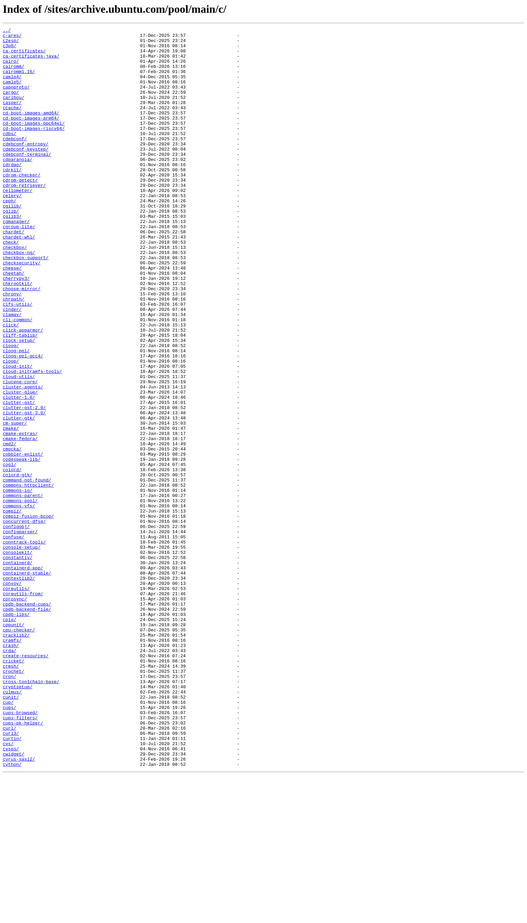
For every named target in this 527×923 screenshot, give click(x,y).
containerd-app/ (23, 676)
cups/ (9, 844)
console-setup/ (21, 651)
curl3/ (11, 875)
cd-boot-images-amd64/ (31, 130)
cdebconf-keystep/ (26, 174)
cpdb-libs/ (16, 732)
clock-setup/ (19, 403)
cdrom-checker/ (21, 205)
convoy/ (12, 695)
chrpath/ (13, 354)
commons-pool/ (20, 595)
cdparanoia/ (17, 186)
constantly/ (17, 664)
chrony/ (12, 347)
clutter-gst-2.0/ (24, 484)
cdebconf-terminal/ (27, 180)
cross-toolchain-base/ (31, 813)
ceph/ (9, 236)
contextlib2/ (19, 689)
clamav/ (12, 372)
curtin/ (12, 881)
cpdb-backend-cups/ (27, 720)
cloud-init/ (17, 434)
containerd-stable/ (27, 682)
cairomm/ (13, 74)
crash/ (11, 769)
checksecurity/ (21, 310)
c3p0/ (9, 50)
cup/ (8, 837)
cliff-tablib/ (20, 397)
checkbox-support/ (26, 304)
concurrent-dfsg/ (24, 620)
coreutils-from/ (23, 707)
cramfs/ (12, 763)
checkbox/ (15, 291)
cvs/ (8, 887)
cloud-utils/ (19, 447)
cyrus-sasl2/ (19, 906)
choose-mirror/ (21, 341)
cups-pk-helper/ (23, 862)
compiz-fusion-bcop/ (28, 614)
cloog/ (11, 409)
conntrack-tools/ (24, 645)
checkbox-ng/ (19, 298)
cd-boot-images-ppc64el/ (33, 143)
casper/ (12, 118)
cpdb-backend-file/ (27, 726)
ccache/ (12, 124)
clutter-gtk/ (19, 496)
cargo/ (11, 105)
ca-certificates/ (24, 56)
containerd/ (17, 670)
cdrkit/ (12, 198)
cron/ (9, 806)
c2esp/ (11, 43)
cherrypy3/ (16, 329)
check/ (11, 285)
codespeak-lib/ (21, 546)
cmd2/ (9, 527)
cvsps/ (11, 893)
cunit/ (11, 831)
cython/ (12, 912)
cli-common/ (17, 378)
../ (7, 31)
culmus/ (12, 825)
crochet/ (13, 800)
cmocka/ (12, 533)
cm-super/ (15, 502)
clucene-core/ (20, 453)
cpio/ (9, 738)
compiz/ (12, 608)
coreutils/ (16, 701)
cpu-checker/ (19, 751)
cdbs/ (9, 155)
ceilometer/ (17, 223)
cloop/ (11, 428)
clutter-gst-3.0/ (24, 490)
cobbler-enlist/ (23, 540)
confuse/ (13, 639)
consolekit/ (17, 658)
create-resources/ (26, 782)
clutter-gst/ (19, 478)
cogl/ (9, 552)
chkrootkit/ (17, 335)
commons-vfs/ (19, 602)
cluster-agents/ (23, 459)
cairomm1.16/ (19, 81)
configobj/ (16, 626)
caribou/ (13, 112)
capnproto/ (16, 99)
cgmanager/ (16, 260)
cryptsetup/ (17, 819)
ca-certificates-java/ (31, 62)
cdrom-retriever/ (24, 217)
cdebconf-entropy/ (26, 167)
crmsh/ (11, 794)
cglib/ (11, 248)
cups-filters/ (20, 856)
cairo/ (11, 68)
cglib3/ (12, 254)
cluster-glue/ (20, 465)
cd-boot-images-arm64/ (31, 136)
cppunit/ (13, 744)
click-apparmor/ (23, 391)
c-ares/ (12, 37)
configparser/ (20, 633)
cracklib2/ (16, 757)
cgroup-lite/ (19, 267)
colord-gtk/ (17, 564)
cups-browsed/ (20, 850)
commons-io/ (17, 583)
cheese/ (12, 316)
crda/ (9, 775)
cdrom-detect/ (20, 211)
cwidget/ (13, 899)
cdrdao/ (12, 192)
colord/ (12, 558)
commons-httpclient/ (28, 577)
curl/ (9, 868)
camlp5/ (12, 93)
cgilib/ (12, 242)
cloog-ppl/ (16, 416)
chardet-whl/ (19, 279)
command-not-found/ (27, 571)
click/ (11, 385)
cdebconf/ (15, 161)
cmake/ (11, 509)
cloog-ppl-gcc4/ (23, 422)
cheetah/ (13, 323)
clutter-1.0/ (19, 471)
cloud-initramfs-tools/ (32, 440)
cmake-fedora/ (20, 521)
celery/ (12, 229)
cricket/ (13, 788)
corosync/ (15, 713)
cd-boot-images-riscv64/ (33, 149)
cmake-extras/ (20, 515)
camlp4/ (12, 87)
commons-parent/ (23, 589)
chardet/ (13, 273)
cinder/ (12, 366)
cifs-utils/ (17, 360)
